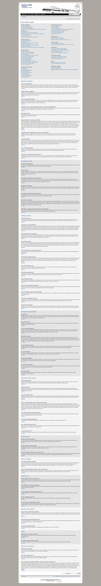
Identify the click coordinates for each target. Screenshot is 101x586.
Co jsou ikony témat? (24, 76)
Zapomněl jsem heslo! (25, 31)
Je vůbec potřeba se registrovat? (27, 27)
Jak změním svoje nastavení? (26, 40)
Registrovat (37, 14)
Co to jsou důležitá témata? (26, 74)
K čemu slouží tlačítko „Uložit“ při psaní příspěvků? (30, 62)
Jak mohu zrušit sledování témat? (57, 58)
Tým (54, 576)
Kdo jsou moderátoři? (55, 27)
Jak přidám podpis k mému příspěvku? (27, 53)
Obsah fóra (24, 576)
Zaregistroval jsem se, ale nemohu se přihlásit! (29, 32)
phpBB (47, 579)
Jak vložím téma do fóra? (25, 51)
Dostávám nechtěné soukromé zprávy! (58, 38)
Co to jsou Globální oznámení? (26, 72)
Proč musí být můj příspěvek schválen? (28, 63)
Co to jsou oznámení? (25, 73)
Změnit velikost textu (79, 16)
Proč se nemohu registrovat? (26, 35)
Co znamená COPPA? (25, 34)
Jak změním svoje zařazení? (26, 46)
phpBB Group (60, 549)
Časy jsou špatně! (24, 41)
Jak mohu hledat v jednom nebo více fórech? (59, 48)
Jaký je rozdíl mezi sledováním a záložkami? (59, 56)
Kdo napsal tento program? (56, 67)
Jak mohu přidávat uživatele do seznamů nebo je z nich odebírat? (62, 44)
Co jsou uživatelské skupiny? (56, 28)
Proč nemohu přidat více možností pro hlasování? (29, 55)
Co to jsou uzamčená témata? (26, 75)
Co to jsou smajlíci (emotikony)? (26, 70)
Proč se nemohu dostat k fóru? (26, 57)
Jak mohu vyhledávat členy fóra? (57, 51)
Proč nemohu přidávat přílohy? (26, 58)
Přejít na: (62, 573)
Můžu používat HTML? (25, 69)
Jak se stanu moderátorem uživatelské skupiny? (59, 30)
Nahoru (23, 88)
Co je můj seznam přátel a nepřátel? (57, 43)
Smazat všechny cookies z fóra (61, 576)
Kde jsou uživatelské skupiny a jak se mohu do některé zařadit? (62, 29)
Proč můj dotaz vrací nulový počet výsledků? (59, 49)
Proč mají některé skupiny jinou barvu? (58, 31)
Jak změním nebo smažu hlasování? (27, 56)
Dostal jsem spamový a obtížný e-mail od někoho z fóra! (61, 39)
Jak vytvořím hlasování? (25, 54)
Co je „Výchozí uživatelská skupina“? (57, 32)
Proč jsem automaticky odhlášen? (27, 28)
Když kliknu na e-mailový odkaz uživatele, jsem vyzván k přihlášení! (33, 47)
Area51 (31, 557)
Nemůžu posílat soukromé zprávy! (57, 37)
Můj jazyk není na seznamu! (26, 44)
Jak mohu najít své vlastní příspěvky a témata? (59, 52)
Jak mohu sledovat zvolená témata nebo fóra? (59, 57)
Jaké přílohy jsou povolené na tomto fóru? (58, 62)
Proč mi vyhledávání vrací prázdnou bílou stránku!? (60, 50)
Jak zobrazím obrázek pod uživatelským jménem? (29, 45)
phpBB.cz (53, 580)
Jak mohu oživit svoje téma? (26, 64)
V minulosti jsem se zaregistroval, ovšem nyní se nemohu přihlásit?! (33, 33)
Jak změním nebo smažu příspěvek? (27, 52)
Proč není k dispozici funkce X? (56, 68)
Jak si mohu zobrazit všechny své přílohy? (58, 63)
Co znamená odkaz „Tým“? (56, 33)
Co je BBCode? (24, 68)
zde (47, 551)
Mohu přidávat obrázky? (25, 71)
